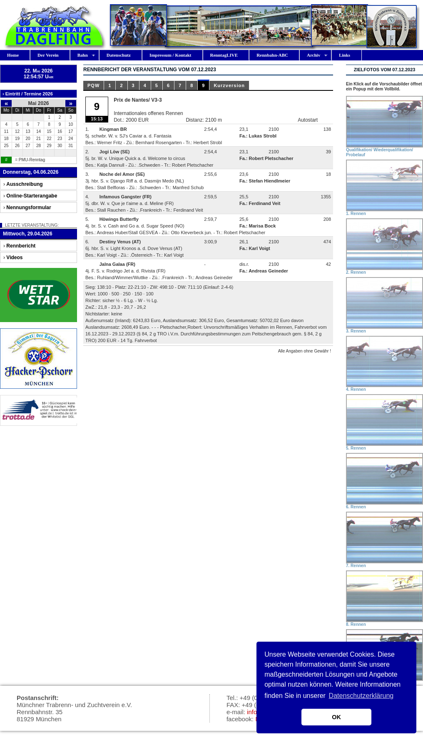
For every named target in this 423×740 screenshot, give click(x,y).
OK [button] (336, 717)
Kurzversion (229, 85)
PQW (93, 85)
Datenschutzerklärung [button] (361, 695)
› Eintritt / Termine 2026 (27, 93)
